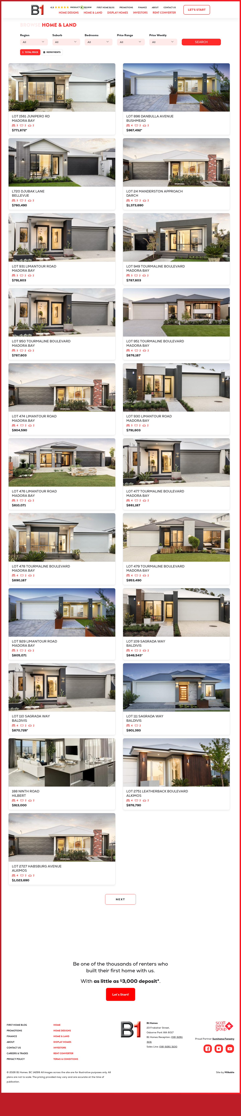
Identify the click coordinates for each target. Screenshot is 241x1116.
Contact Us (170, 7)
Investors (140, 13)
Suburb (57, 35)
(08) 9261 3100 (168, 1068)
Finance (142, 7)
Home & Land (93, 13)
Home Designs (69, 13)
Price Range (123, 35)
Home (56, 1047)
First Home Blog (105, 7)
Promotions (126, 7)
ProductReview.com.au (71, 7)
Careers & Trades (17, 1075)
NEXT (120, 920)
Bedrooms (90, 35)
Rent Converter (164, 13)
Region (24, 35)
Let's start (197, 10)
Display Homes (117, 13)
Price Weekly (156, 35)
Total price (30, 52)
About (155, 7)
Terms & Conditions (65, 1081)
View (62, 100)
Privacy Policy (16, 1081)
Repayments (52, 52)
